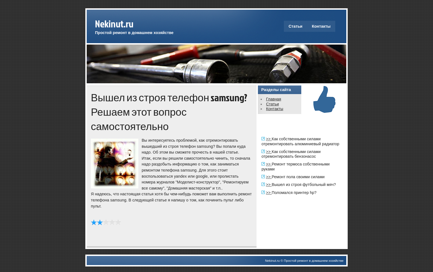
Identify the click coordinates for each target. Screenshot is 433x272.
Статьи (295, 26)
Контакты (321, 26)
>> (269, 139)
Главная (273, 99)
